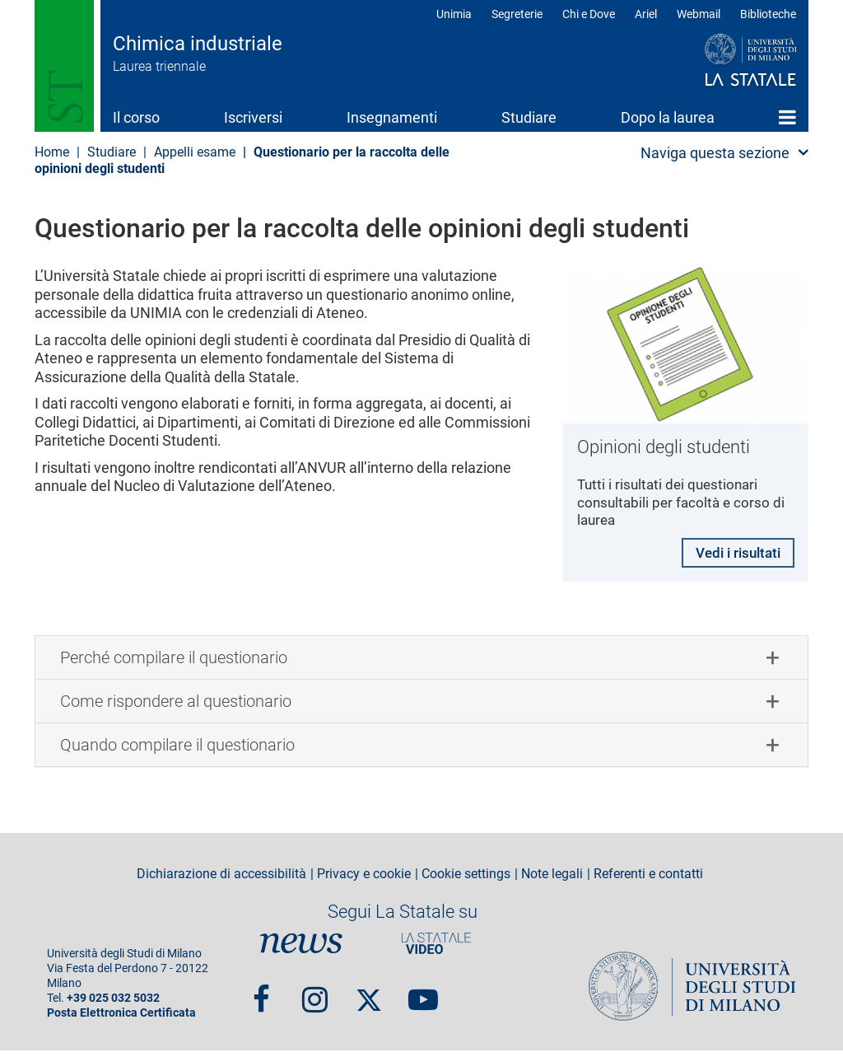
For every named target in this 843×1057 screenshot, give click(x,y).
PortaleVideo (436, 949)
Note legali (552, 880)
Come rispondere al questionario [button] (175, 708)
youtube (423, 998)
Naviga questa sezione (714, 152)
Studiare (529, 117)
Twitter (369, 998)
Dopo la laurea (668, 117)
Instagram (315, 998)
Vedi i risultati (733, 557)
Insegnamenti (392, 117)
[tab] (421, 664)
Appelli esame (194, 152)
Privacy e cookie (364, 880)
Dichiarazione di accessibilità (221, 880)
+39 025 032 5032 (113, 1005)
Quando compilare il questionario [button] (177, 751)
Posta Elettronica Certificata (121, 1020)
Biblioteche (768, 14)
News (301, 949)
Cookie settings (466, 880)
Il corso (136, 117)
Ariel (646, 14)
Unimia (454, 14)
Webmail (698, 14)
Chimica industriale (197, 43)
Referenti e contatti (648, 880)
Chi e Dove (588, 14)
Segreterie (517, 14)
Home (787, 117)
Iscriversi (253, 117)
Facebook (261, 998)
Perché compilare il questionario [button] (173, 664)
